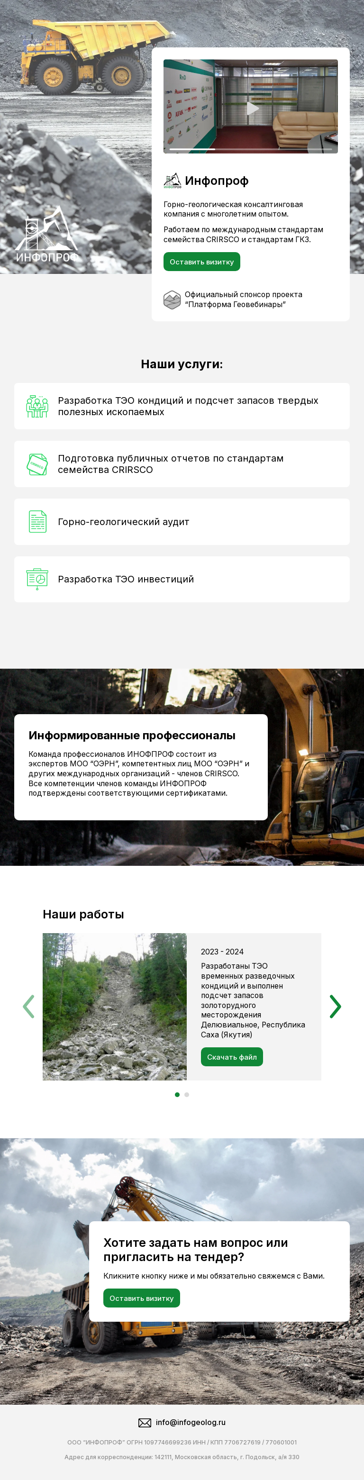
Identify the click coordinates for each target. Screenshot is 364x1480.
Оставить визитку (202, 261)
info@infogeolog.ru (182, 1422)
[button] (28, 1006)
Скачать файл (232, 1057)
